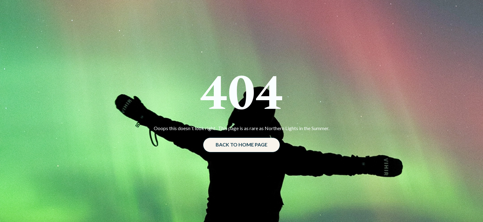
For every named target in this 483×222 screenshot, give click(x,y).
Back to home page (241, 144)
